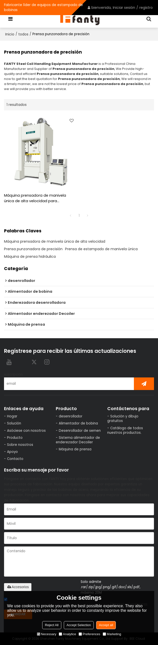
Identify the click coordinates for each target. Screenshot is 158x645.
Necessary (46, 634)
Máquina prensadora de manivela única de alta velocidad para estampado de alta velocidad (35, 198)
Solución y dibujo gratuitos (122, 418)
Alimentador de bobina (78, 423)
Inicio (9, 34)
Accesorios (18, 587)
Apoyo (12, 451)
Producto (15, 437)
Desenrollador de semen (80, 430)
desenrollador (70, 416)
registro (146, 7)
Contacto (15, 458)
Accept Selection (79, 625)
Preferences (89, 634)
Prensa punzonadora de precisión (33, 248)
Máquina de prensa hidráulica (30, 256)
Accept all (106, 625)
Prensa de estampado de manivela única (101, 248)
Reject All (52, 625)
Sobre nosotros (20, 444)
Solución (14, 423)
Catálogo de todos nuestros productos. (125, 430)
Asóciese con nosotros (26, 430)
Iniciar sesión (124, 7)
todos (23, 34)
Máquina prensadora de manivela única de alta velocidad (54, 241)
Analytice (67, 634)
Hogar (12, 416)
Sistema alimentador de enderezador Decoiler (78, 440)
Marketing (112, 634)
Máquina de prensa (75, 449)
